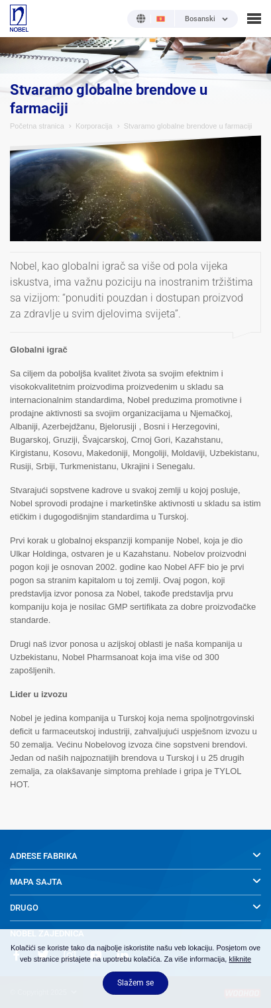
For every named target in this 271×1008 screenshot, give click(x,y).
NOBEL (19, 18)
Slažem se (135, 982)
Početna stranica (37, 126)
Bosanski (200, 19)
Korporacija (94, 126)
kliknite (240, 959)
